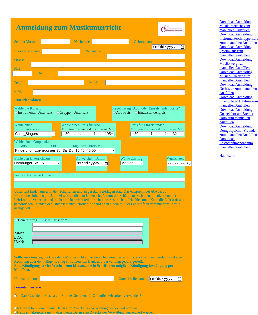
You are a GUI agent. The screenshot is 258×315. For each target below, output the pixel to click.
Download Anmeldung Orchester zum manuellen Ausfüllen (238, 88)
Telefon (19, 83)
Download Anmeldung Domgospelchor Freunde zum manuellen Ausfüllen (238, 130)
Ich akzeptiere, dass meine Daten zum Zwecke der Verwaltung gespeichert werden (77, 309)
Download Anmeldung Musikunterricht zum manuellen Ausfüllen (236, 26)
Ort (39, 73)
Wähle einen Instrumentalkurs (26, 127)
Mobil (93, 83)
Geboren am (143, 42)
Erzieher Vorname (27, 51)
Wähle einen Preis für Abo (80, 125)
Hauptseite (227, 155)
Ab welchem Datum (90, 158)
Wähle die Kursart (27, 108)
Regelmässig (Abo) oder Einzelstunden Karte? (146, 108)
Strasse (19, 60)
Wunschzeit (175, 158)
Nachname (82, 42)
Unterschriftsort (25, 279)
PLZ (17, 68)
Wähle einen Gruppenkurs (33, 142)
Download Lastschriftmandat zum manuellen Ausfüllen (236, 143)
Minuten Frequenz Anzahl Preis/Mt (156, 129)
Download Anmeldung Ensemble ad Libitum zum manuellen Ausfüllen (238, 101)
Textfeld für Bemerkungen (33, 175)
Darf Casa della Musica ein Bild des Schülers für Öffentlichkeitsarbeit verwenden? (81, 296)
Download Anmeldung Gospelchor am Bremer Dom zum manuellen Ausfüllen (236, 115)
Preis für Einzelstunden (147, 125)
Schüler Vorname (26, 42)
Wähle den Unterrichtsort (31, 158)
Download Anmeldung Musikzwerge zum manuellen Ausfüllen (236, 63)
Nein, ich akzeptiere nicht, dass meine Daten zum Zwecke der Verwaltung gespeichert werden (85, 313)
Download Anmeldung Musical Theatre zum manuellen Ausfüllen (236, 76)
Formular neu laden (28, 288)
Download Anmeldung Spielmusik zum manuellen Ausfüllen (236, 51)
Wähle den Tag (131, 158)
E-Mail (19, 91)
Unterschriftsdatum (133, 279)
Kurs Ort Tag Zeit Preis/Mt (58, 146)
